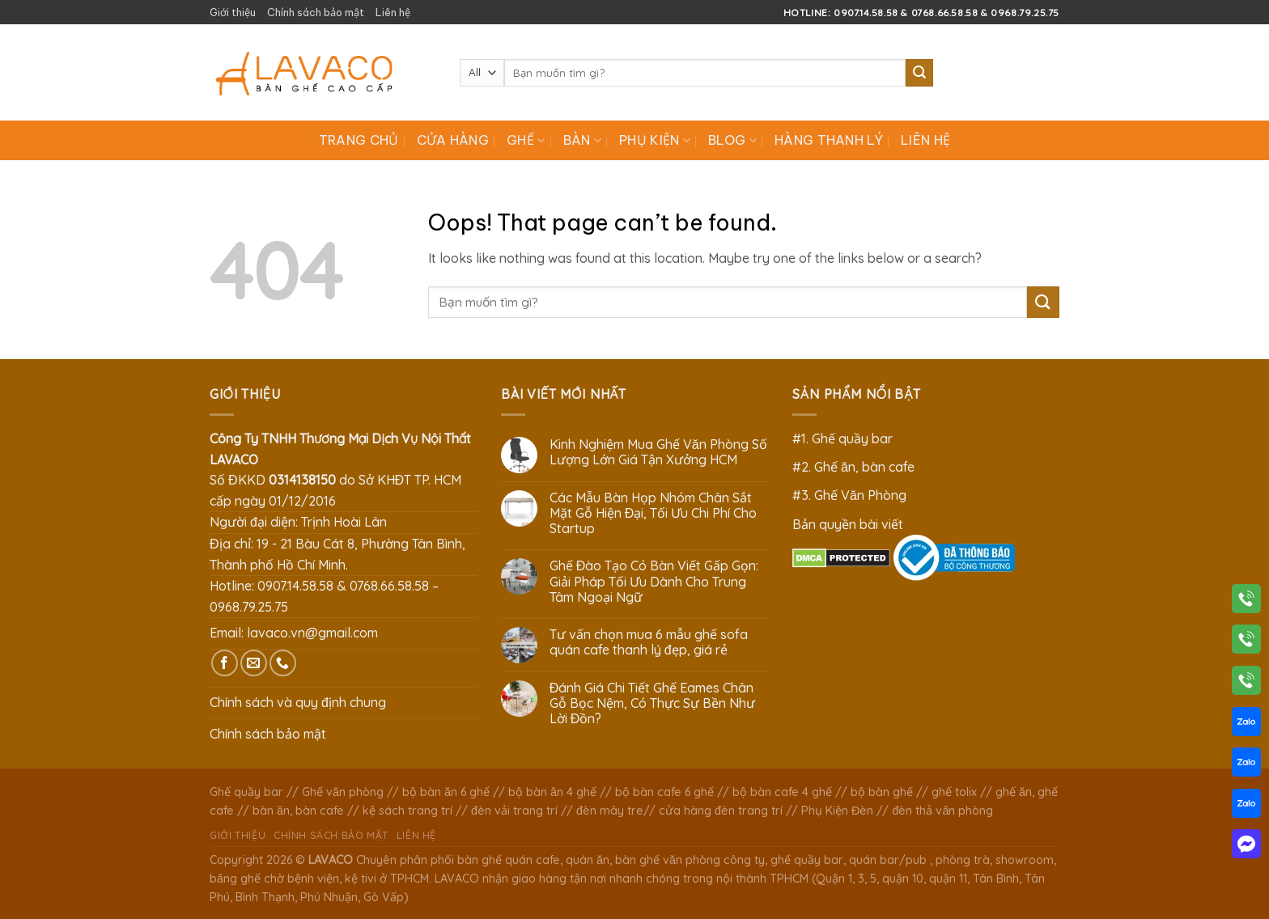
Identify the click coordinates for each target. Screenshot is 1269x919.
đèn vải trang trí (514, 810)
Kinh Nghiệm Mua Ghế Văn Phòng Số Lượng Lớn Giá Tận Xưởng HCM (658, 452)
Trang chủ (359, 140)
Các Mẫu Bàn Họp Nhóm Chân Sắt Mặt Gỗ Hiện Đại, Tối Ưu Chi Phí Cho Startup (654, 513)
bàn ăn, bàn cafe (298, 810)
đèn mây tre (609, 810)
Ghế (526, 140)
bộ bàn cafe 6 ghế (664, 792)
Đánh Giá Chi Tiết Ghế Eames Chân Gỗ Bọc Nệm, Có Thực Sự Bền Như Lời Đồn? (652, 703)
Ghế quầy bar (246, 792)
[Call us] (283, 663)
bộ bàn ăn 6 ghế (446, 792)
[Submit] (919, 73)
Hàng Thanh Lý (829, 140)
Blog (732, 140)
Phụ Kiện (654, 140)
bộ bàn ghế (882, 792)
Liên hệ (393, 12)
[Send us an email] (253, 663)
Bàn (582, 140)
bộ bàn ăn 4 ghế (552, 792)
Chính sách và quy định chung (298, 702)
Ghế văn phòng (343, 792)
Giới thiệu (233, 12)
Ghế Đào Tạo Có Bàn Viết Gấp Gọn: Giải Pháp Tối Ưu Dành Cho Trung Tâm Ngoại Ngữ (654, 581)
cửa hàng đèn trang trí (721, 810)
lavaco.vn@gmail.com (312, 633)
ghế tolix (954, 792)
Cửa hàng (453, 140)
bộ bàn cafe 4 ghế (782, 792)
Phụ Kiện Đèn (837, 810)
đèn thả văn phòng (942, 810)
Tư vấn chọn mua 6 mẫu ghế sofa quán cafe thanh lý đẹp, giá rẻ (649, 642)
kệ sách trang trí (407, 810)
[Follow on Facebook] (224, 663)
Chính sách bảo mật (315, 12)
